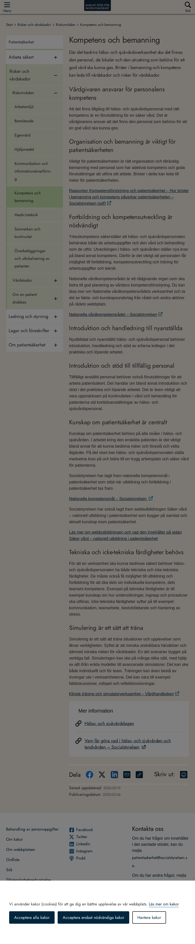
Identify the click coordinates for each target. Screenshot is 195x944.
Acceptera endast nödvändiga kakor (93, 917)
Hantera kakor (149, 917)
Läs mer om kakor (164, 904)
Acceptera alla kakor (32, 917)
